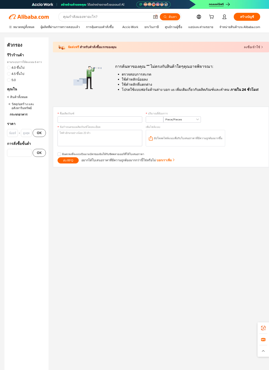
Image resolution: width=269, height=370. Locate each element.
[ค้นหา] (170, 16)
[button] (155, 16)
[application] (185, 138)
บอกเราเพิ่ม (166, 160)
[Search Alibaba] (106, 16)
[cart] (212, 17)
